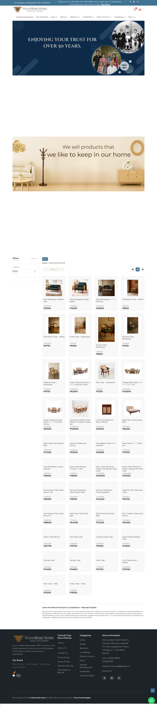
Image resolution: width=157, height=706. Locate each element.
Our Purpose (32, 664)
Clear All (34, 258)
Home (60, 643)
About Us (62, 648)
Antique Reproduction (25, 17)
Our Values (45, 664)
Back (45, 259)
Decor (132, 17)
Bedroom (75, 17)
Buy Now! (105, 4)
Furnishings (120, 17)
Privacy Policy (63, 662)
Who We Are (18, 664)
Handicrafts (89, 17)
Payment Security (65, 666)
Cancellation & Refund (63, 671)
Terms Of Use (63, 658)
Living (54, 17)
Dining (64, 17)
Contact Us (63, 653)
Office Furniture (104, 17)
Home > (45, 263)
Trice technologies (82, 698)
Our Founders (19, 667)
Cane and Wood (42, 17)
